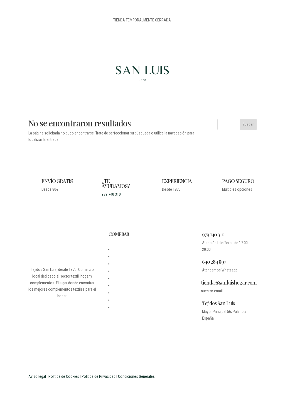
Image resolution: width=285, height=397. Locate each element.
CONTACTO (121, 271)
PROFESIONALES (125, 307)
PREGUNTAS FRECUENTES (132, 292)
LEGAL (117, 263)
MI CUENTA (121, 278)
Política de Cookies (63, 376)
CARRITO (119, 285)
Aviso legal (37, 376)
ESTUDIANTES (123, 300)
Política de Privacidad (99, 376)
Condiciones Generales (136, 376)
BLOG (116, 256)
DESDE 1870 (122, 249)
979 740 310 (111, 194)
